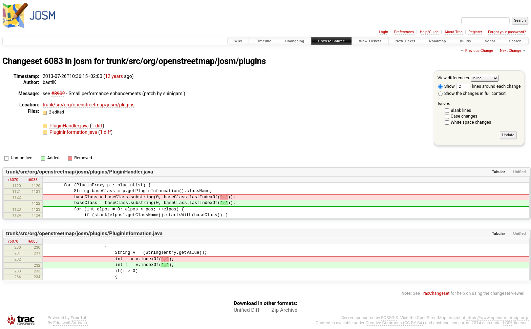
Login (383, 32)
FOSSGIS (389, 317)
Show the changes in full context (472, 93)
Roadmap (437, 41)
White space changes (471, 122)
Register (475, 32)
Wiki (238, 41)
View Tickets (370, 41)
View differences (453, 77)
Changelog (294, 41)
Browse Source (331, 41)
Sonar (490, 41)
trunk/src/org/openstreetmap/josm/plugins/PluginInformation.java (84, 233)
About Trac (454, 32)
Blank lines (461, 110)
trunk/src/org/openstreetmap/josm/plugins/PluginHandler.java (79, 172)
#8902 (58, 93)
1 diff (97, 125)
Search (515, 41)
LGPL (508, 322)
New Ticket (406, 41)
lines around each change (488, 86)
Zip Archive (284, 310)
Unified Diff (246, 310)
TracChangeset (435, 293)
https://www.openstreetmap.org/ (497, 317)
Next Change (510, 50)
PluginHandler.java (69, 125)
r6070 (13, 179)
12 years (114, 76)
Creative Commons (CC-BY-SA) (395, 322)
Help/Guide (429, 32)
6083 (53, 61)
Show (446, 86)
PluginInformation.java (73, 132)
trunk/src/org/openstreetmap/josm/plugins (186, 61)
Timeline (263, 41)
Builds (465, 41)
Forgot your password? (507, 32)
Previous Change (479, 50)
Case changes (464, 116)
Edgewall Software (70, 322)
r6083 (33, 179)
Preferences (404, 32)
